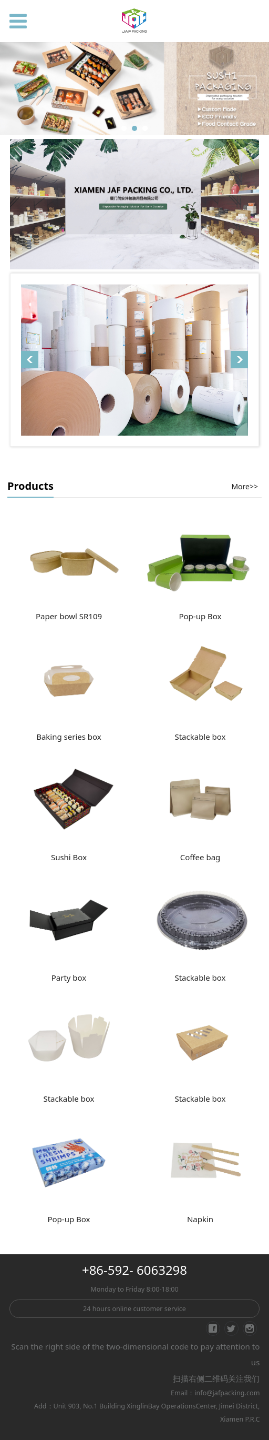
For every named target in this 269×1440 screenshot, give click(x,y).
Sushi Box (69, 857)
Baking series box (68, 736)
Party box (69, 977)
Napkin (200, 1219)
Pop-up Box (200, 616)
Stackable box (199, 736)
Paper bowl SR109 (69, 616)
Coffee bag (200, 857)
